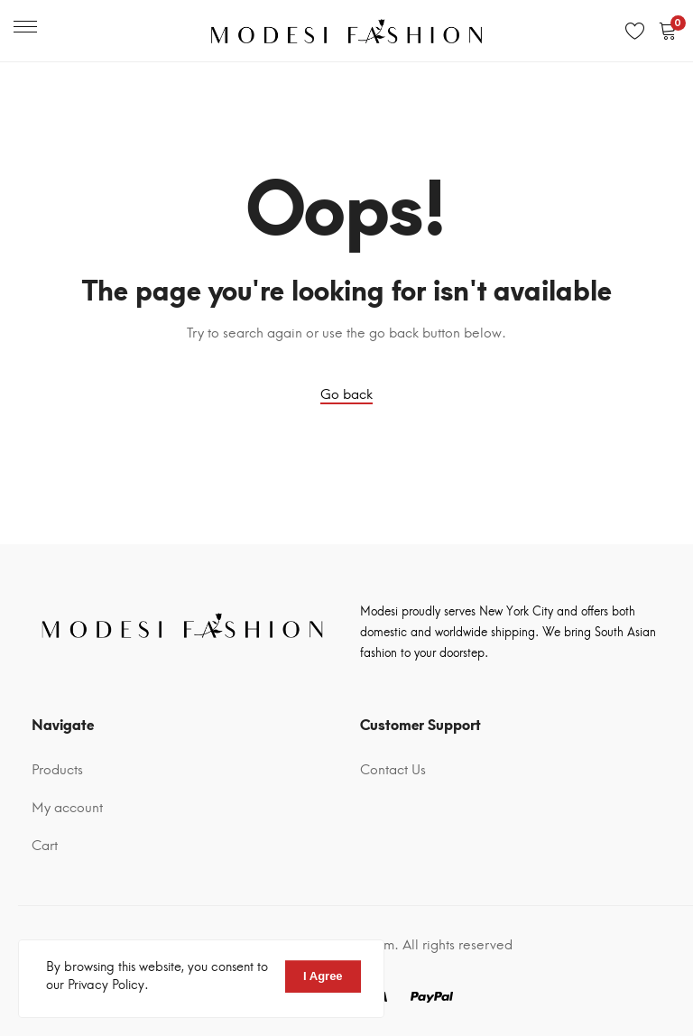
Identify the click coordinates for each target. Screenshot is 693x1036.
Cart (45, 845)
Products (57, 770)
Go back (346, 394)
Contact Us (393, 770)
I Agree (323, 976)
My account (67, 808)
